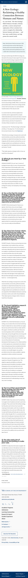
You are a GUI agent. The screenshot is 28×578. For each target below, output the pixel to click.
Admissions (5, 510)
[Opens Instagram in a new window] (6, 504)
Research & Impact (7, 514)
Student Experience (7, 516)
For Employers (5, 524)
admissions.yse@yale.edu (8, 499)
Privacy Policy (5, 542)
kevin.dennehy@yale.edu (17, 474)
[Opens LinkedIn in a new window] (3, 504)
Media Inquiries (5, 521)
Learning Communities (8, 512)
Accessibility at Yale (14, 542)
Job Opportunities (6, 526)
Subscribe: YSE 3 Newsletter (9, 533)
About (3, 518)
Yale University (14, 537)
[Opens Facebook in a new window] (9, 504)
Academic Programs (7, 507)
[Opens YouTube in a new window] (13, 503)
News (4, 6)
